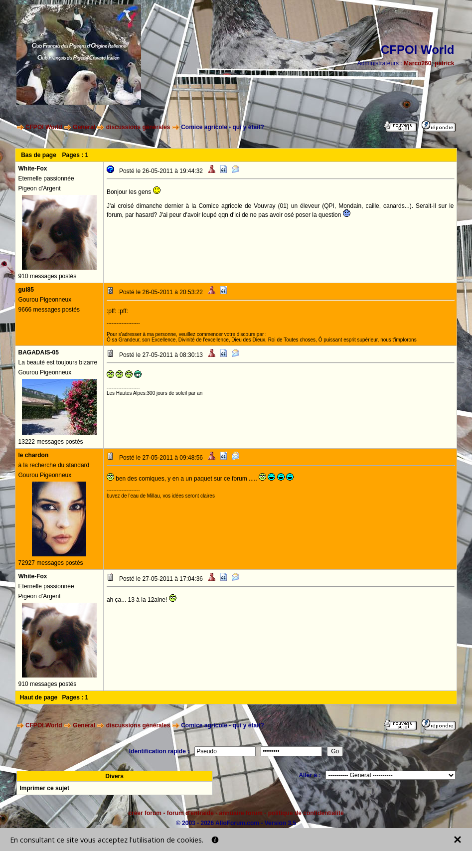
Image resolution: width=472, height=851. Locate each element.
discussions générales (138, 127)
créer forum (144, 813)
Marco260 (417, 63)
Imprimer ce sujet (44, 788)
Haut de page (38, 697)
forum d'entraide (190, 813)
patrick (444, 63)
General (84, 127)
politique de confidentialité (306, 813)
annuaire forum (241, 813)
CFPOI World (43, 127)
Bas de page (38, 155)
